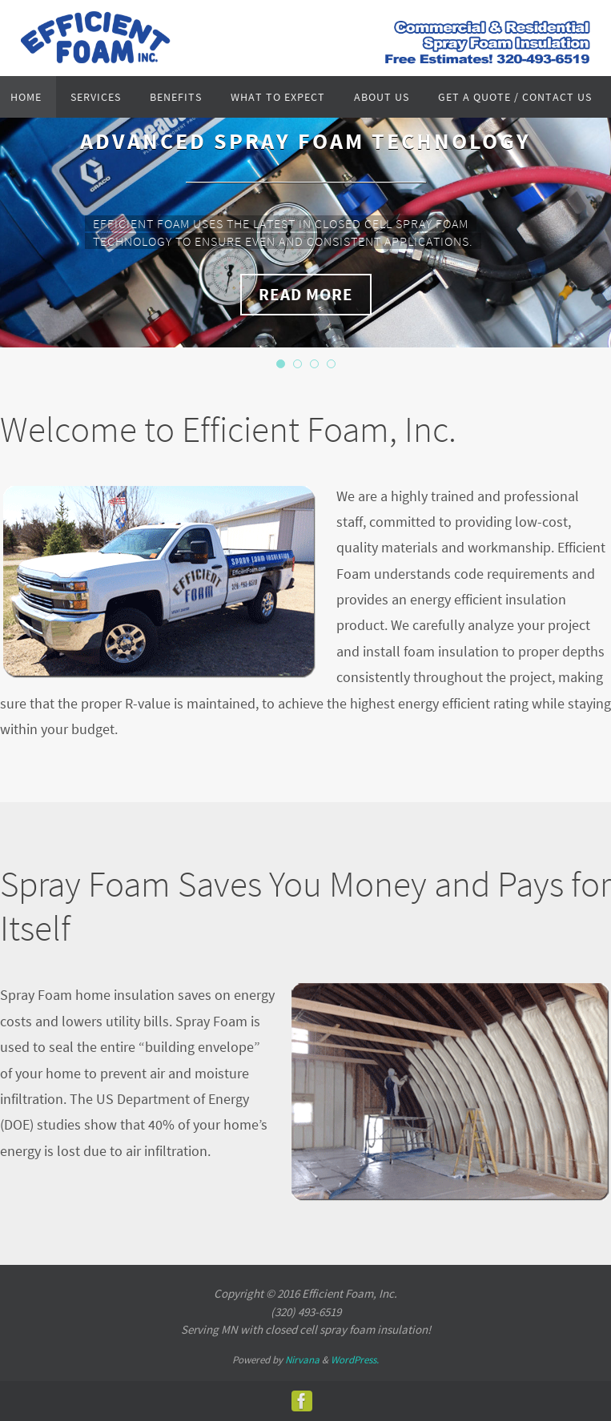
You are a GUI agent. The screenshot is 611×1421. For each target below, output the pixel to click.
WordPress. (355, 1360)
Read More (306, 294)
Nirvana (302, 1360)
